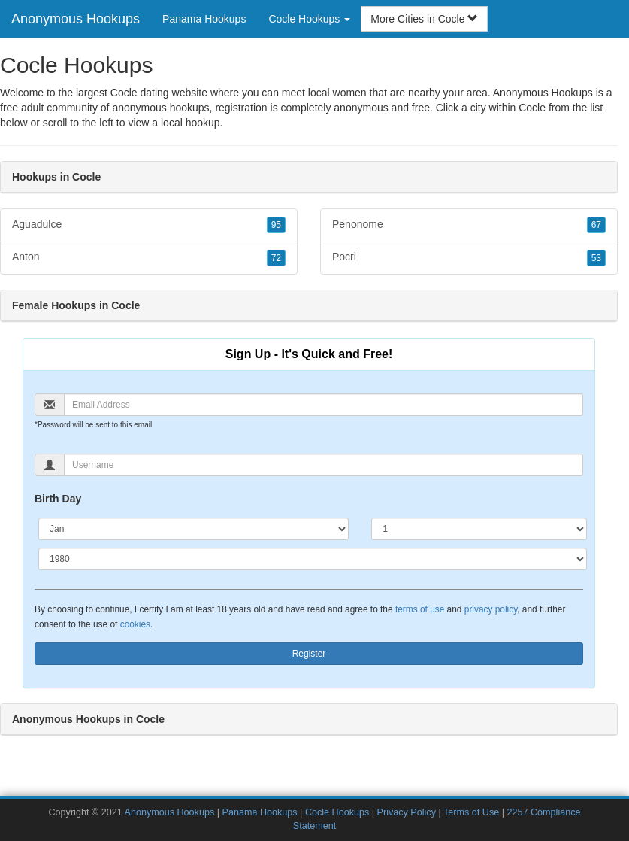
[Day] (479, 529)
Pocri (469, 257)
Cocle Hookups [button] (309, 19)
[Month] (193, 529)
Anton (149, 257)
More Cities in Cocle (424, 19)
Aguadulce (149, 225)
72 (276, 258)
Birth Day (58, 499)
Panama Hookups (204, 19)
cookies (135, 624)
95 (276, 225)
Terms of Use (471, 812)
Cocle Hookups (337, 812)
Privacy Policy (406, 812)
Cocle (532, 108)
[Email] (323, 404)
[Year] (312, 559)
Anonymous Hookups (75, 18)
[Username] (323, 465)
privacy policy (490, 609)
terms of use (419, 609)
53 (596, 258)
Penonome (469, 225)
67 (596, 225)
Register (309, 653)
